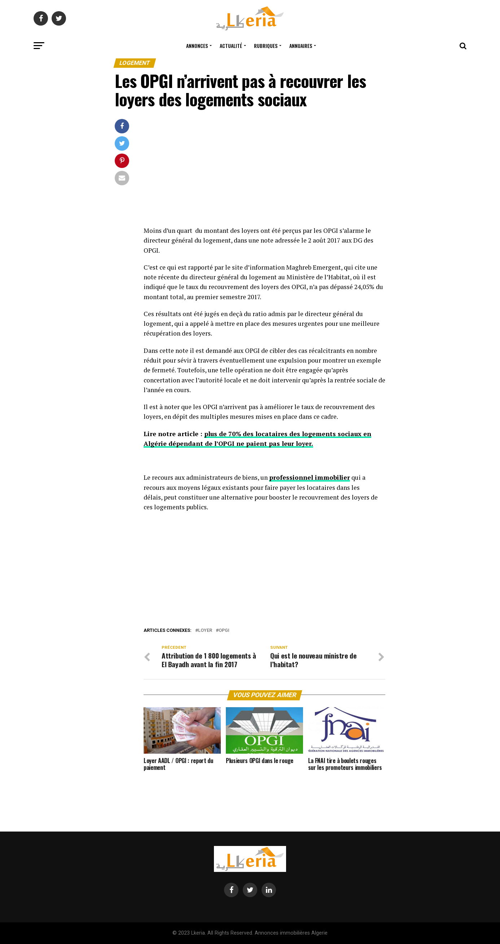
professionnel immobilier (309, 477)
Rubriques (265, 45)
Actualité (231, 45)
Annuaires (300, 45)
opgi (224, 630)
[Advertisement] (264, 172)
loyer (205, 630)
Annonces (197, 45)
